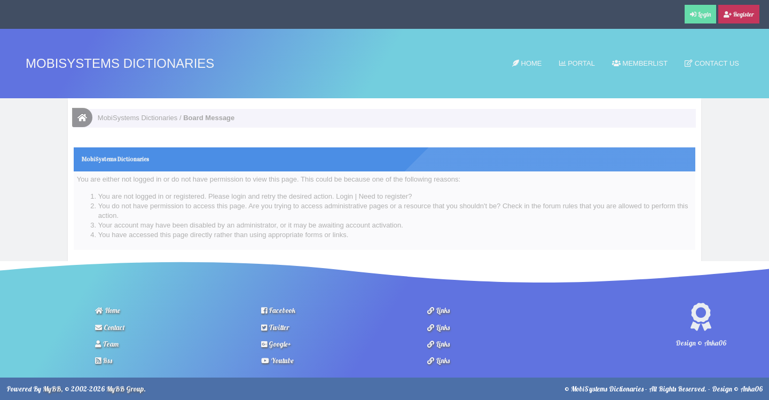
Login (344, 196)
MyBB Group (125, 389)
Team (107, 344)
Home (527, 63)
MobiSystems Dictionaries (120, 63)
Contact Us (712, 63)
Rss (103, 360)
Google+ (276, 344)
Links (438, 310)
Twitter (275, 327)
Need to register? (385, 196)
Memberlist (640, 63)
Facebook (278, 310)
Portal (577, 63)
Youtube (277, 360)
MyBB (52, 389)
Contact (110, 327)
